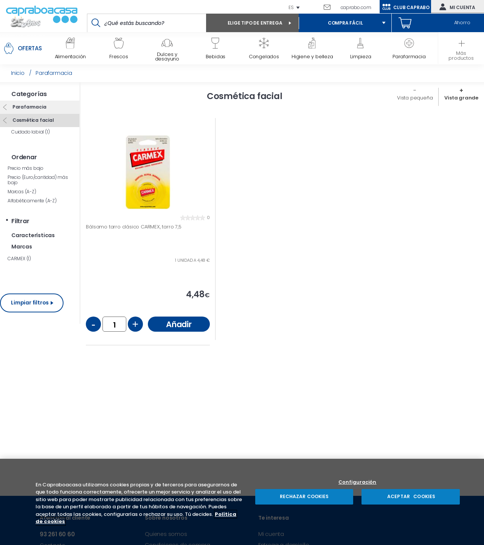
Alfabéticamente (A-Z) (32, 200)
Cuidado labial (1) (30, 132)
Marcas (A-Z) (22, 191)
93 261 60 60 (314, 7)
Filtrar (20, 221)
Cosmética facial (32, 120)
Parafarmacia (28, 107)
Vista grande (461, 97)
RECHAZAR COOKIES (304, 496)
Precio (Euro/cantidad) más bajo (38, 180)
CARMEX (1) (19, 258)
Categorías (29, 94)
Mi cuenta (455, 7)
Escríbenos (330, 7)
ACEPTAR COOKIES (410, 496)
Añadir (179, 324)
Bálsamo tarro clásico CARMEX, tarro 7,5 (133, 227)
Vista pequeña (415, 97)
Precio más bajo (25, 168)
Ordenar (24, 157)
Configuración (357, 482)
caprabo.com (356, 7)
